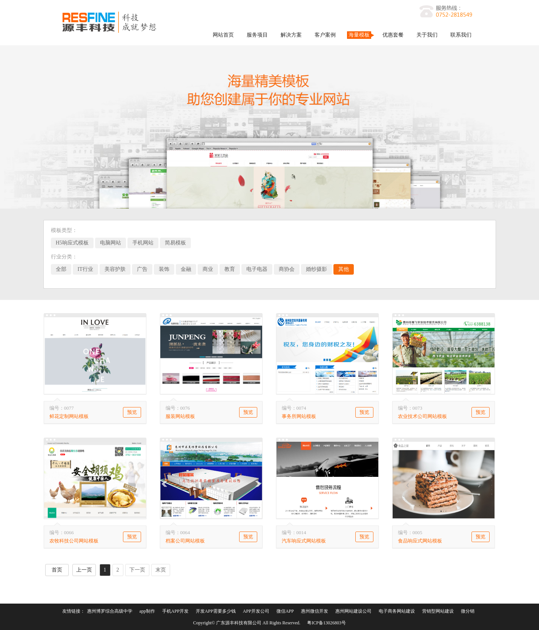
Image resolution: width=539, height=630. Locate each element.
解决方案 (291, 35)
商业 (208, 269)
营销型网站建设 (438, 611)
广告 (142, 269)
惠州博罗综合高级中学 (109, 611)
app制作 (147, 611)
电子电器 (256, 269)
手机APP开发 (175, 611)
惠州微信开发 (314, 611)
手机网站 (143, 243)
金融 (186, 269)
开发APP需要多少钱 (216, 611)
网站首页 (223, 35)
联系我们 (460, 35)
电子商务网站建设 (397, 611)
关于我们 (427, 35)
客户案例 (325, 35)
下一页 (137, 570)
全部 (61, 269)
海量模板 (359, 35)
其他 (343, 269)
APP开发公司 (256, 611)
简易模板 (175, 243)
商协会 (287, 269)
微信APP (285, 611)
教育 (229, 269)
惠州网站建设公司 (353, 611)
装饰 (164, 269)
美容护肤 (115, 269)
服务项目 (257, 35)
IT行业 (85, 269)
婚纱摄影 (316, 269)
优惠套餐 (393, 35)
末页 (160, 570)
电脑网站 (110, 243)
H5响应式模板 (72, 243)
